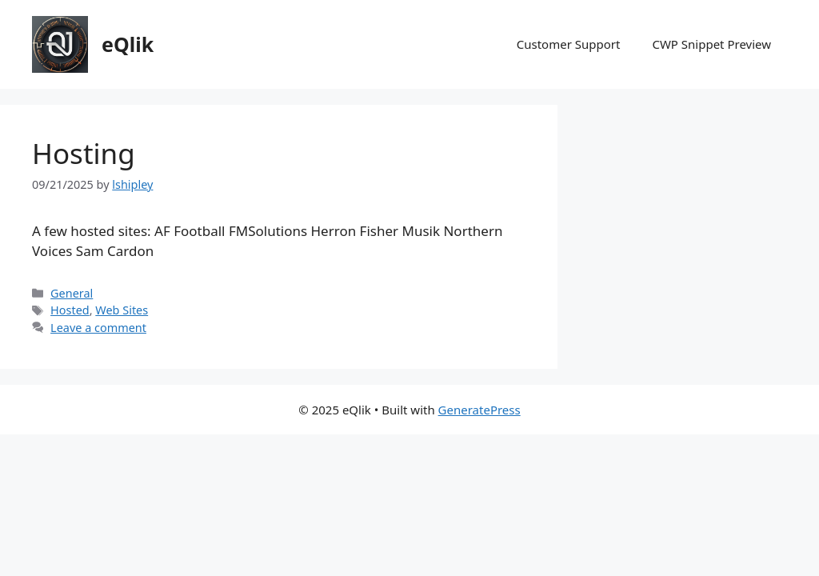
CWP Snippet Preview (711, 44)
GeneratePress (479, 410)
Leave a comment (98, 327)
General (71, 293)
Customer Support (569, 44)
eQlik (128, 44)
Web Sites (121, 310)
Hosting (83, 153)
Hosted (70, 310)
